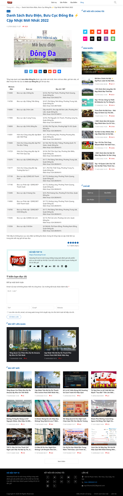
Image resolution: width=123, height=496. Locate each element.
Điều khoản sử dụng (84, 494)
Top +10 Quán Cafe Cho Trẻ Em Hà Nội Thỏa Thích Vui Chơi (105, 166)
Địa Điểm (74, 2)
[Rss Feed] (54, 487)
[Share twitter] (31, 72)
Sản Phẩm (63, 2)
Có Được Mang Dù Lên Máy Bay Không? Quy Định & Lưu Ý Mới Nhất (47, 421)
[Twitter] (30, 267)
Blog (82, 2)
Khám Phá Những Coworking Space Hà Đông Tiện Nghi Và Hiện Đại (102, 421)
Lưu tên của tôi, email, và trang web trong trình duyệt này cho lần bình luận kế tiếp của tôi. (41, 312)
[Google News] (54, 267)
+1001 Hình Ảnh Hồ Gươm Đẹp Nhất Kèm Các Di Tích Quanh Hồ (105, 123)
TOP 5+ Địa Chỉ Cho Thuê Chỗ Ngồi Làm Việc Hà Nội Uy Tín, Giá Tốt (19, 449)
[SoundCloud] (34, 267)
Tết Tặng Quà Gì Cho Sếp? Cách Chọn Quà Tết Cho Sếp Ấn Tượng (75, 420)
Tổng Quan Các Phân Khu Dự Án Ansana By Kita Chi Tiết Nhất (25, 354)
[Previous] (11, 346)
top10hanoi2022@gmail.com (94, 485)
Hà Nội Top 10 (35, 252)
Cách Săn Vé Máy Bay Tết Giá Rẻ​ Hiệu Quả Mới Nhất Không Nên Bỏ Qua (103, 449)
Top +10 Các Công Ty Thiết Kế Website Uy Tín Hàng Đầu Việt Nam (105, 102)
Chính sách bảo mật (101, 494)
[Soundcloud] (61, 478)
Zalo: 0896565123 (90, 482)
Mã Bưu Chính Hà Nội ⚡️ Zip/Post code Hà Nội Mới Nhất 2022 (104, 80)
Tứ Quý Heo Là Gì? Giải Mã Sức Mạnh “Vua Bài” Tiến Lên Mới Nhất (102, 392)
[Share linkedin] (40, 72)
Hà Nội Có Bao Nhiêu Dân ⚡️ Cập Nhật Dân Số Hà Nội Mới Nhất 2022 (105, 134)
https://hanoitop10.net (37, 255)
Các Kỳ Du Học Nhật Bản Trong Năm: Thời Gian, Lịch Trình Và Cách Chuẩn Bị (74, 449)
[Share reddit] (50, 72)
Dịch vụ (54, 2)
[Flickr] (50, 267)
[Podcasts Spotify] (66, 267)
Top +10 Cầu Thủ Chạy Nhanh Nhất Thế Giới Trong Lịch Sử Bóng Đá (105, 144)
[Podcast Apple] (62, 267)
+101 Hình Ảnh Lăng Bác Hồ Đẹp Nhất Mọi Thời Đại (105, 90)
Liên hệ (113, 494)
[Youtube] (38, 267)
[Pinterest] (42, 267)
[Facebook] (47, 478)
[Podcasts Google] (58, 267)
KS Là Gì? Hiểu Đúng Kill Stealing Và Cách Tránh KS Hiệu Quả (75, 391)
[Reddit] (46, 267)
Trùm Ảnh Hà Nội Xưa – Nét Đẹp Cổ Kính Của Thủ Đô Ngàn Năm (105, 112)
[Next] (74, 346)
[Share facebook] (26, 72)
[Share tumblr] (45, 72)
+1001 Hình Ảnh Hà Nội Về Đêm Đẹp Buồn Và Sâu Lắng (105, 154)
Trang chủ (10, 7)
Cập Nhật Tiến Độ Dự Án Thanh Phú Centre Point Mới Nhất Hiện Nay (57, 354)
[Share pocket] (54, 72)
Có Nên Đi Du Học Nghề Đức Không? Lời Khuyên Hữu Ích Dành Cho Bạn (45, 449)
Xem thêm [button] (61, 461)
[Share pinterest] (35, 72)
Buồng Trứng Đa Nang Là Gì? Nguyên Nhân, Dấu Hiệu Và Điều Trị (19, 421)
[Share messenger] (59, 72)
